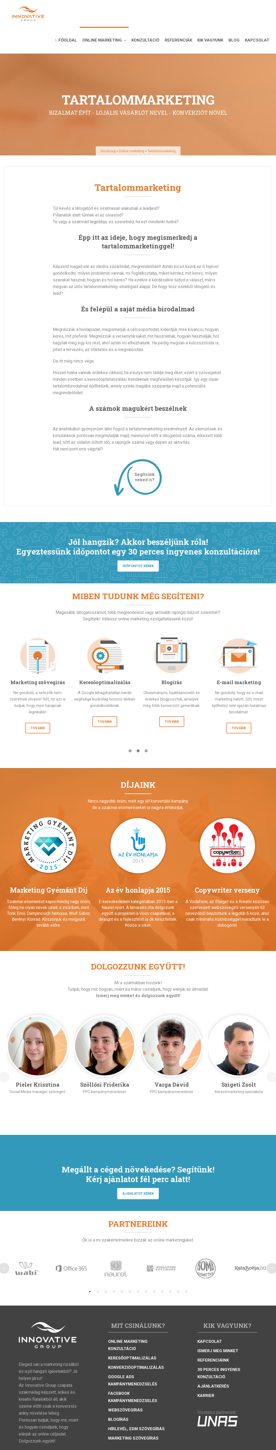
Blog (234, 40)
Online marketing (104, 40)
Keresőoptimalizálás (132, 1358)
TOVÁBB (38, 728)
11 (170, 1291)
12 (178, 1291)
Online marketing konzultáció (128, 1345)
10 (162, 1291)
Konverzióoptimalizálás (136, 1367)
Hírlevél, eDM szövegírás (136, 1428)
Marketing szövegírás (133, 1438)
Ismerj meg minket (217, 1350)
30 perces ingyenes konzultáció (218, 1373)
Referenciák (178, 40)
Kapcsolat (257, 40)
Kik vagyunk (210, 40)
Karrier (205, 1395)
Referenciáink (213, 1360)
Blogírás (118, 1419)
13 (186, 1291)
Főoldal (66, 40)
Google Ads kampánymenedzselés (132, 1380)
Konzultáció (145, 40)
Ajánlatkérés (213, 1386)
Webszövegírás (125, 1410)
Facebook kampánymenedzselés (132, 1397)
